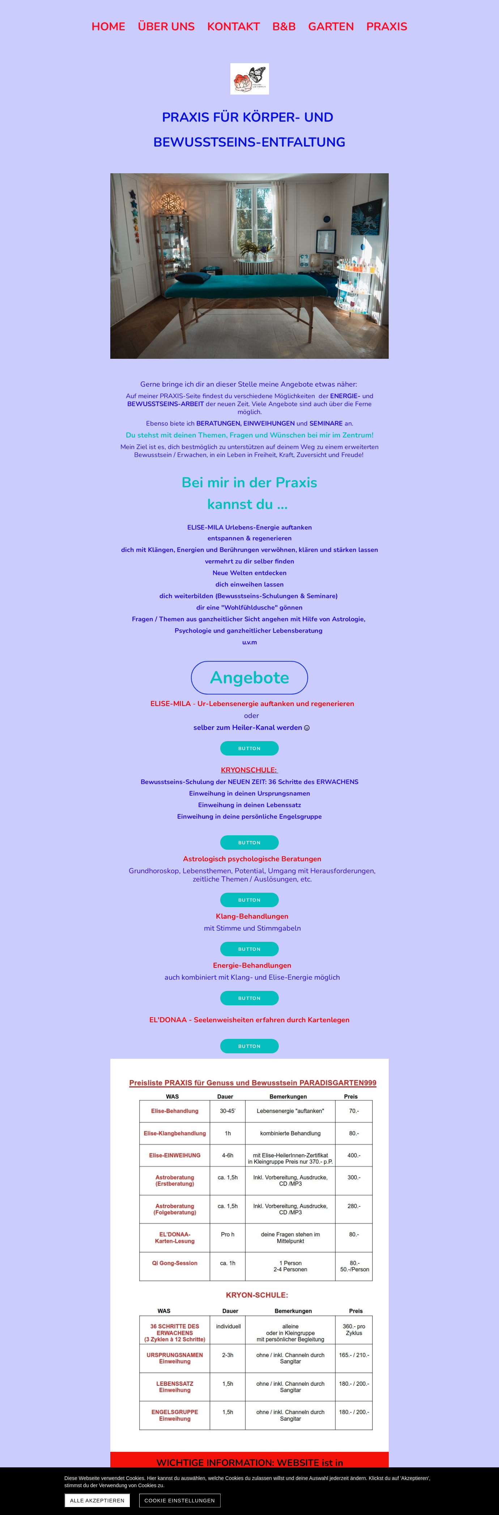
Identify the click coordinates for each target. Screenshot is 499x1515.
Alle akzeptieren (97, 1500)
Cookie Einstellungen (180, 1500)
